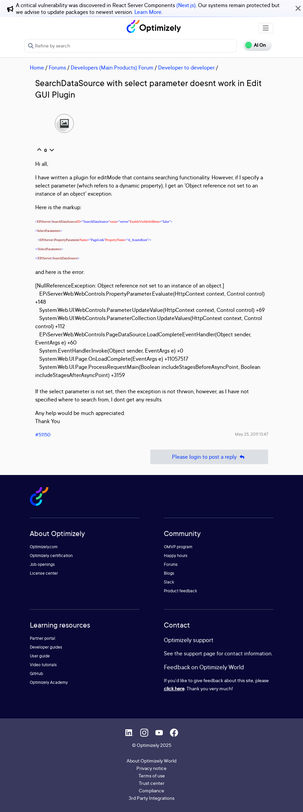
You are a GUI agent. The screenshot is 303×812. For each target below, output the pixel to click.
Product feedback (180, 591)
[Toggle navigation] (265, 28)
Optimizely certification (51, 555)
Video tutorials (43, 665)
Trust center (152, 783)
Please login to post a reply (209, 457)
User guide (40, 656)
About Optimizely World (151, 760)
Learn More (147, 12)
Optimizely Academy (49, 682)
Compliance (151, 790)
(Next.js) (186, 5)
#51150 (42, 434)
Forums (57, 67)
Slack (169, 582)
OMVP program (178, 547)
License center (44, 573)
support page (199, 653)
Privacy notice (151, 768)
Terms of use (151, 775)
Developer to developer (186, 67)
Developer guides (46, 647)
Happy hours (176, 555)
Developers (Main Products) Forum (112, 67)
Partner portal (42, 638)
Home (37, 67)
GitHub (36, 673)
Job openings (42, 564)
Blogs (169, 573)
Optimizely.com (44, 547)
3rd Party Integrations (151, 798)
